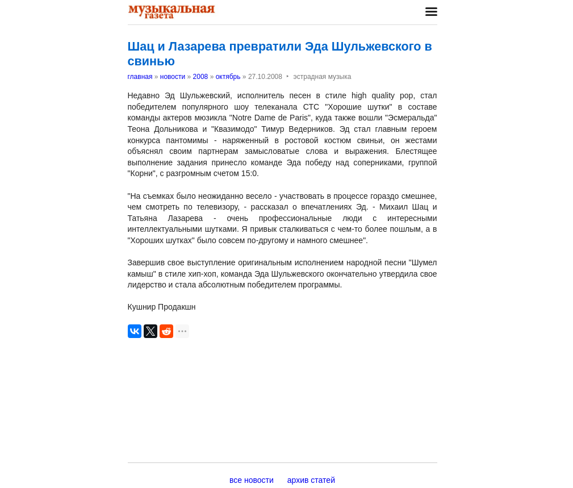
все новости (251, 480)
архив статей (311, 480)
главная (140, 77)
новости (172, 77)
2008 (200, 77)
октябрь (228, 77)
